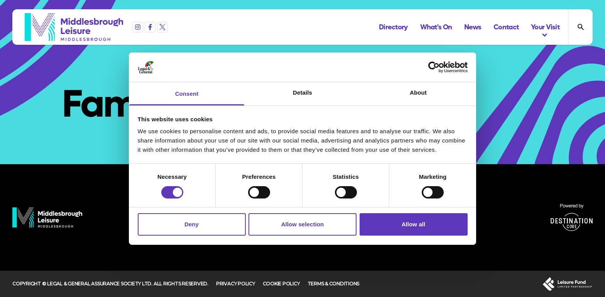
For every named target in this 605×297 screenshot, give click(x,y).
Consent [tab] (187, 93)
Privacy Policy (235, 284)
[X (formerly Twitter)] (162, 27)
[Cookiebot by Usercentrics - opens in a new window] (434, 67)
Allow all (414, 224)
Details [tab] (302, 92)
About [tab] (418, 92)
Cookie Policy (281, 284)
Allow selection (302, 224)
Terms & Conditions (334, 284)
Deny (191, 224)
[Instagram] (137, 27)
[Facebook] (150, 27)
